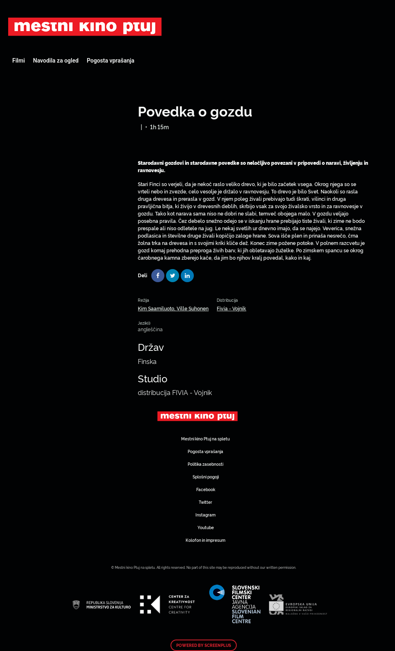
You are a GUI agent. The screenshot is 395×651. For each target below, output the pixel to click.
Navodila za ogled (56, 60)
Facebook (205, 489)
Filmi (18, 60)
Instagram (205, 514)
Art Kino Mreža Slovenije (85, 26)
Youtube (206, 527)
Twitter (205, 502)
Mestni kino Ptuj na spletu (205, 438)
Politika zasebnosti (205, 464)
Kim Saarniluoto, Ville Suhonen (173, 308)
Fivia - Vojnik (231, 308)
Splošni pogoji (206, 476)
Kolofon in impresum (205, 540)
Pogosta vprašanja (110, 60)
